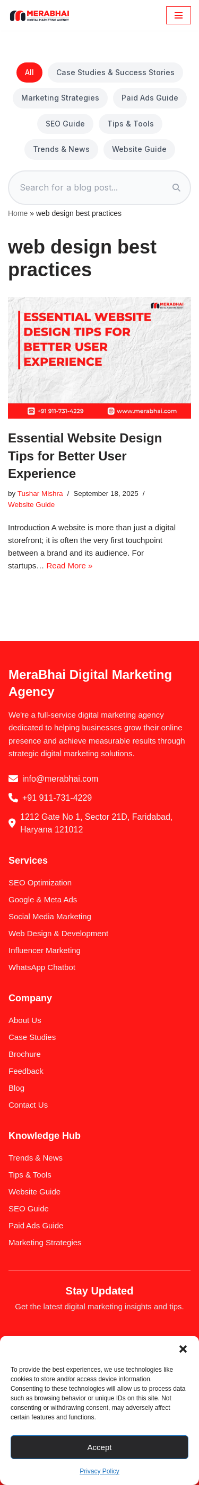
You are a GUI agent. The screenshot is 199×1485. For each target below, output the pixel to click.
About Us (24, 1020)
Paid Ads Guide (150, 97)
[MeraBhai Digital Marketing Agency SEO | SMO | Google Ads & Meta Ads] (40, 15)
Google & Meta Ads (42, 899)
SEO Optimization (40, 882)
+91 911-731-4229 (57, 797)
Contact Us (28, 1104)
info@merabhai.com (60, 778)
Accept (100, 1447)
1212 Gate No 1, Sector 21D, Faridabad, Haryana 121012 (96, 823)
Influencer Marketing (44, 950)
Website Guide (139, 148)
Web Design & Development (58, 933)
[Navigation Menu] (178, 15)
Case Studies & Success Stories (115, 72)
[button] (183, 1349)
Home (18, 213)
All (29, 72)
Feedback (26, 1070)
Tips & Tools (130, 123)
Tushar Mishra (40, 493)
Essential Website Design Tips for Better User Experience (85, 456)
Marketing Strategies (60, 97)
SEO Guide (65, 123)
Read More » (70, 565)
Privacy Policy (99, 1471)
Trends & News (61, 148)
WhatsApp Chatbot (41, 967)
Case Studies (32, 1037)
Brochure (24, 1053)
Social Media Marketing (49, 916)
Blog (16, 1087)
